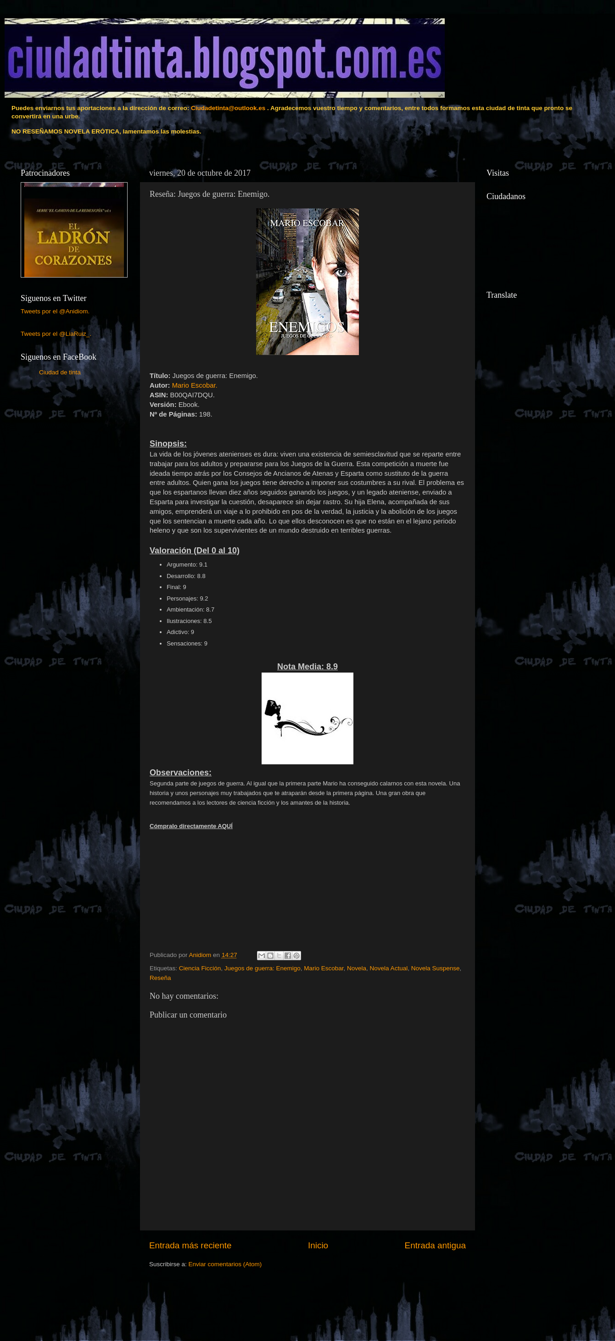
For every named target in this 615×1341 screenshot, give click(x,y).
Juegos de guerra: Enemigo (262, 968)
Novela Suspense (435, 968)
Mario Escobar (323, 968)
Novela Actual (389, 968)
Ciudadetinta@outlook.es (228, 108)
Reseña (160, 977)
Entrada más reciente (190, 1245)
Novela (356, 968)
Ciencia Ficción (200, 968)
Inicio (318, 1245)
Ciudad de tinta (60, 372)
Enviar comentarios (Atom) (225, 1264)
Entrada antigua (435, 1245)
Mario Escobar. (195, 385)
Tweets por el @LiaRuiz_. (56, 333)
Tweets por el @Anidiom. (55, 311)
